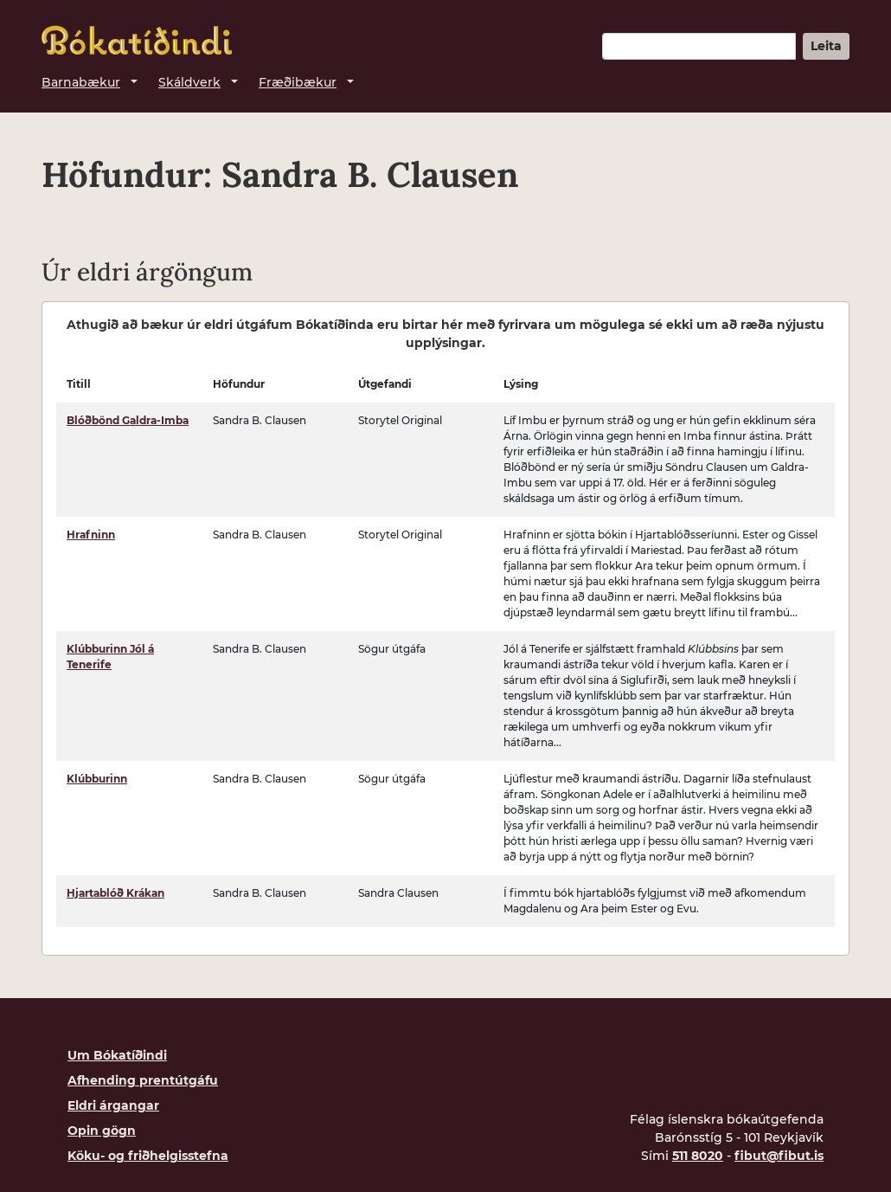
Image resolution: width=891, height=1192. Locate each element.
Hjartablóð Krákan (115, 892)
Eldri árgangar (113, 1105)
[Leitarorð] (699, 46)
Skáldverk (189, 82)
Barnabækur (81, 82)
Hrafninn (91, 534)
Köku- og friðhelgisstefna (147, 1155)
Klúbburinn (97, 778)
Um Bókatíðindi (117, 1055)
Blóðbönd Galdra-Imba (128, 420)
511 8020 (697, 1155)
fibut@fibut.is (779, 1155)
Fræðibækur (298, 82)
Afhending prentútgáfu (142, 1080)
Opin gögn (101, 1130)
